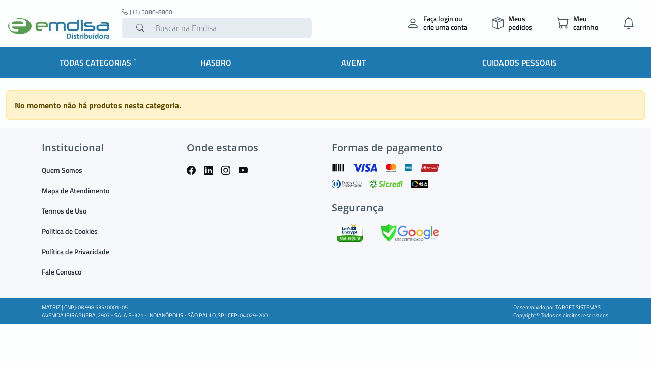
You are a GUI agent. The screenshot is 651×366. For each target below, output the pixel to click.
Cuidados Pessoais (519, 62)
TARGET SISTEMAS (578, 307)
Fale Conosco (61, 271)
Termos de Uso (64, 210)
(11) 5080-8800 (147, 12)
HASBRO (215, 62)
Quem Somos (62, 170)
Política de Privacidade (75, 251)
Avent (353, 62)
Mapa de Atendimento (75, 190)
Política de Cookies (70, 231)
